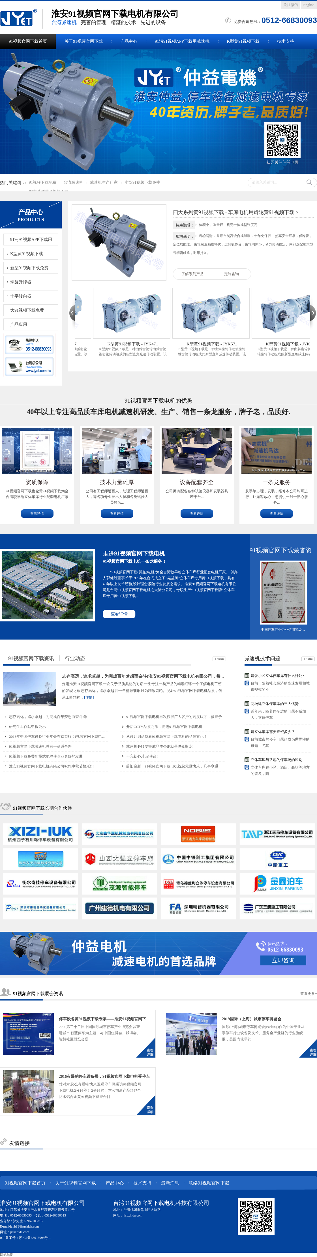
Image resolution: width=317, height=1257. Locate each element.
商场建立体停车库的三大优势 (275, 704)
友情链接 (19, 1143)
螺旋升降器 (20, 282)
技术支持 (285, 41)
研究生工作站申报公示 (27, 726)
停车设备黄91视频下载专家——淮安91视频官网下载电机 (108, 1019)
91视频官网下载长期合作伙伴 (42, 808)
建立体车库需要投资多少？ (273, 732)
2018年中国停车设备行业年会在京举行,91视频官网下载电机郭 (59, 736)
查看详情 (37, 514)
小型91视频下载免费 (142, 182)
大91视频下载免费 (27, 310)
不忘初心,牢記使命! (142, 756)
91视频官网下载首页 (28, 41)
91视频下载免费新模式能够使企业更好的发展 (46, 756)
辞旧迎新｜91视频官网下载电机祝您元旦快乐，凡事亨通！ (174, 766)
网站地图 (7, 1255)
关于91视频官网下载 (84, 41)
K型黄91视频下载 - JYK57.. (215, 344)
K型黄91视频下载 (243, 41)
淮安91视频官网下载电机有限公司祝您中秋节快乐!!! (51, 766)
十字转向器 (20, 296)
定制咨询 (231, 274)
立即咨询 (283, 960)
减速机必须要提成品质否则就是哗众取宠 (159, 746)
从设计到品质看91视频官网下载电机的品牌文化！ (166, 736)
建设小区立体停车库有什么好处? (277, 676)
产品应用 (18, 324)
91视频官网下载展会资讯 (38, 993)
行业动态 (75, 658)
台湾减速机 (73, 182)
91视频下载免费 (43, 182)
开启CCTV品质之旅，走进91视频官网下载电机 (164, 726)
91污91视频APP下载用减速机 (182, 41)
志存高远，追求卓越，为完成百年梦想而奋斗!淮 (48, 717)
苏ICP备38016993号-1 (35, 1238)
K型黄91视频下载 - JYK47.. (136, 344)
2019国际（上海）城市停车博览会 (251, 1019)
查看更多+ (308, 993)
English (308, 5)
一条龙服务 (276, 482)
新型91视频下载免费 (29, 268)
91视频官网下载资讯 (31, 658)
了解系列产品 (192, 274)
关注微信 (290, 5)
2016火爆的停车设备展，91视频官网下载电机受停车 (104, 1076)
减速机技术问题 (262, 658)
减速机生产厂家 (104, 182)
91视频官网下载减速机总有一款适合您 (40, 746)
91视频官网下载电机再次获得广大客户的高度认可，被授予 (174, 717)
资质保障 (37, 482)
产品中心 (128, 41)
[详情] (89, 697)
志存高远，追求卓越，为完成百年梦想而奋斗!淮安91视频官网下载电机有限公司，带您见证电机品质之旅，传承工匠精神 (175, 676)
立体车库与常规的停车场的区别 (276, 760)
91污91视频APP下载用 (31, 239)
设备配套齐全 (197, 482)
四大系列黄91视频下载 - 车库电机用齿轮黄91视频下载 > (236, 212)
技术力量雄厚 (117, 482)
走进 (134, 553)
